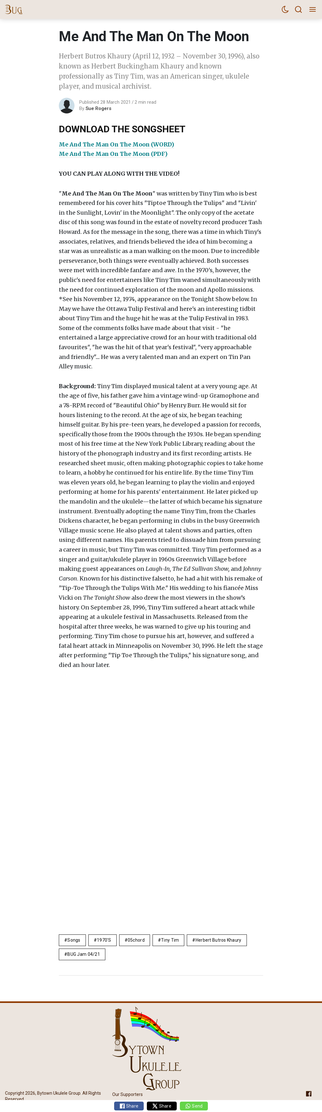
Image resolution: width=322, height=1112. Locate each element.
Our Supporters (127, 1094)
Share (129, 1106)
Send (194, 1106)
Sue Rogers (98, 108)
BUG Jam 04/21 (83, 954)
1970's (104, 940)
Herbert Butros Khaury (219, 940)
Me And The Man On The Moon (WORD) (116, 144)
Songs (73, 940)
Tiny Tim (170, 940)
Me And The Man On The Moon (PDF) (113, 153)
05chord (136, 940)
